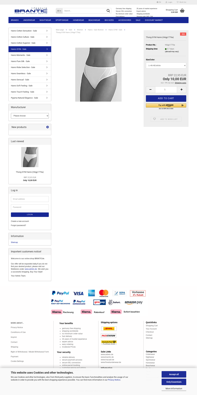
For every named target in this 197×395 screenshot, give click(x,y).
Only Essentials (173, 382)
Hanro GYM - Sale (18, 49)
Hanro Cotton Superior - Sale (23, 43)
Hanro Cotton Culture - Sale (22, 37)
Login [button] (169, 2)
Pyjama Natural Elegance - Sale (24, 98)
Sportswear (62, 20)
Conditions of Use (18, 332)
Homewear (78, 20)
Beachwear (94, 20)
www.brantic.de (107, 357)
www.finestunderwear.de (111, 362)
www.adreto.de (31, 269)
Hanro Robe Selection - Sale (23, 67)
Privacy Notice (114, 380)
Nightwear (45, 20)
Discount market (154, 20)
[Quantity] (166, 89)
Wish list (181, 2)
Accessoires (124, 20)
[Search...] (59, 11)
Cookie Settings (17, 361)
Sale (138, 20)
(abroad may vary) (172, 52)
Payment (14, 357)
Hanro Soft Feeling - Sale (21, 85)
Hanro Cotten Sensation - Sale (24, 31)
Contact (14, 342)
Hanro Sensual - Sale (20, 79)
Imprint (14, 337)
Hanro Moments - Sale (20, 55)
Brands (15, 20)
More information (174, 388)
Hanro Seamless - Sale (21, 73)
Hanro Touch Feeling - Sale (22, 92)
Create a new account (20, 221)
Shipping (14, 347)
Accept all (174, 374)
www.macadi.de (107, 360)
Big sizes (109, 20)
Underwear (29, 20)
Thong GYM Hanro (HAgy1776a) (30, 172)
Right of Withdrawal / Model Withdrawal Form (30, 352)
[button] (158, 2)
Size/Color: (150, 60)
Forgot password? (18, 225)
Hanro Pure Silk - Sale (20, 61)
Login (30, 215)
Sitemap (14, 242)
